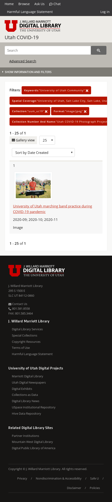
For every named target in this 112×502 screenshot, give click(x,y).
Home (9, 4)
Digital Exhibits (22, 389)
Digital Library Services (27, 329)
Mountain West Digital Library (32, 442)
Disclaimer (74, 488)
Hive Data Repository (26, 413)
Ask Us (39, 4)
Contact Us (17, 304)
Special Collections (24, 335)
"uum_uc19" (30, 111)
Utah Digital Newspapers (29, 382)
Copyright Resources (26, 342)
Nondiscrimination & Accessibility (59, 478)
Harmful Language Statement (30, 12)
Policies (95, 488)
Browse (24, 4)
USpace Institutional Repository (34, 407)
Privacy (22, 478)
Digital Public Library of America (33, 448)
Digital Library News (25, 401)
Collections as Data (25, 395)
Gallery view (25, 140)
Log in (105, 12)
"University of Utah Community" (56, 90)
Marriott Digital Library (27, 376)
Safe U (94, 478)
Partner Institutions (25, 436)
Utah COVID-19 (22, 37)
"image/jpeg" (70, 111)
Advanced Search (22, 61)
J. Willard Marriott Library (25, 286)
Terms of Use (21, 348)
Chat (55, 4)
